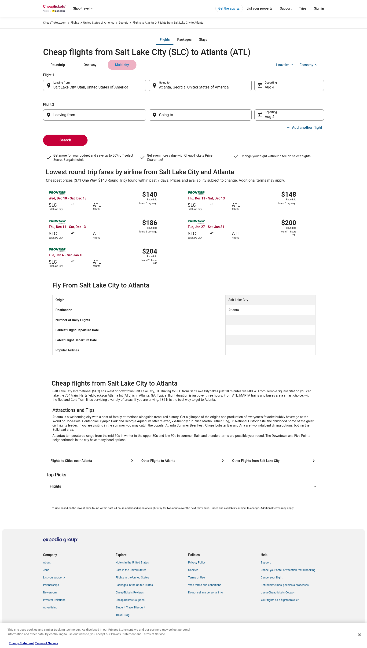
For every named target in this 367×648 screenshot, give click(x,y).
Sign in (319, 8)
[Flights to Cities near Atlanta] (93, 460)
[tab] (164, 39)
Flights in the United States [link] (132, 577)
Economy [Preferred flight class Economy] (309, 65)
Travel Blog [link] (122, 615)
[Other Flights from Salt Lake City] (274, 460)
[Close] (359, 635)
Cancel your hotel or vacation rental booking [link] (288, 570)
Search (65, 140)
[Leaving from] (94, 115)
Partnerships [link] (51, 585)
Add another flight (304, 127)
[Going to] (200, 115)
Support (286, 8)
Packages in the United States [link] (134, 585)
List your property (259, 8)
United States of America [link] (98, 22)
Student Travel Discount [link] (130, 607)
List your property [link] (54, 577)
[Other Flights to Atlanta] (183, 460)
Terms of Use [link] (196, 577)
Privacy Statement (21, 643)
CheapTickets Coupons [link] (130, 600)
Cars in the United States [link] (131, 570)
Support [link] (266, 562)
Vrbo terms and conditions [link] (204, 585)
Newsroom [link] (50, 592)
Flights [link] (75, 22)
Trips (303, 8)
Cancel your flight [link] (272, 577)
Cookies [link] (193, 570)
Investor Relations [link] (54, 600)
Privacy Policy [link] (197, 562)
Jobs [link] (46, 570)
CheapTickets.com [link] (54, 22)
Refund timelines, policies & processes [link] (285, 585)
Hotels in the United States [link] (132, 562)
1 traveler (284, 65)
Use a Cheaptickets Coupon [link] (278, 592)
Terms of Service (46, 643)
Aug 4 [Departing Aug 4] (269, 87)
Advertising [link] (50, 607)
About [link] (47, 562)
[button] (183, 486)
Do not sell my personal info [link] (205, 592)
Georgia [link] (123, 22)
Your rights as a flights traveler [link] (280, 600)
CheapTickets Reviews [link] (130, 592)
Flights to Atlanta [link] (143, 22)
